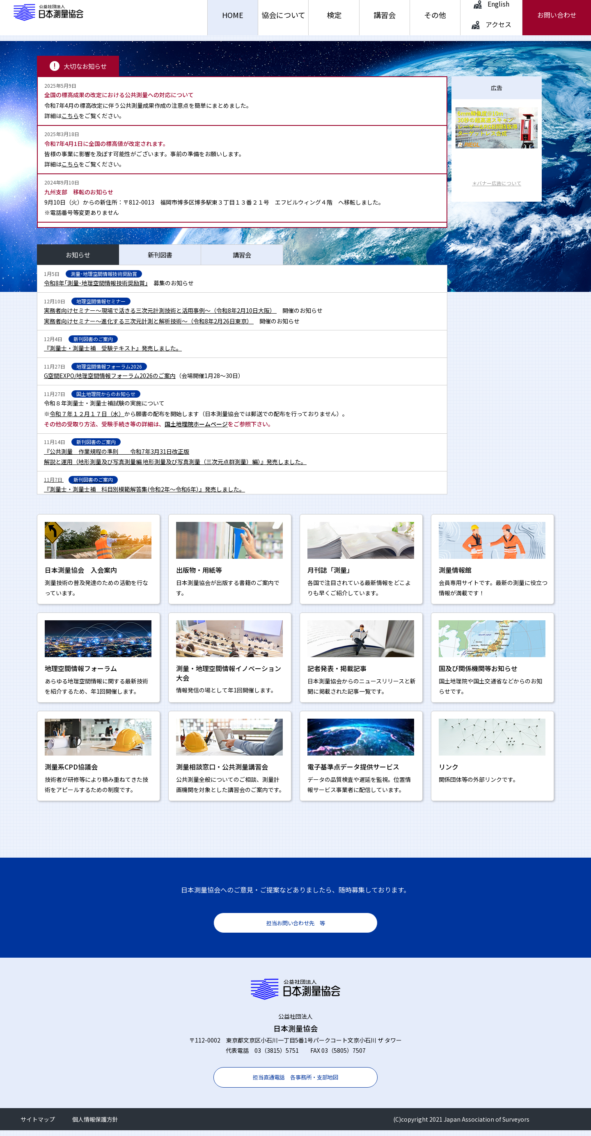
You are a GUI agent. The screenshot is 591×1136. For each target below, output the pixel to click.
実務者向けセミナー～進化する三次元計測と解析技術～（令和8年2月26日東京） (149, 326)
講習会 (384, 20)
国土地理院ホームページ (196, 430)
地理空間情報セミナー (101, 306)
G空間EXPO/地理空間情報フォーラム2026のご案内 (110, 381)
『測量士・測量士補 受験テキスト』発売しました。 (113, 354)
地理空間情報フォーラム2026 (109, 372)
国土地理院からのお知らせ (105, 399)
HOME (232, 20)
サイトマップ (38, 1125)
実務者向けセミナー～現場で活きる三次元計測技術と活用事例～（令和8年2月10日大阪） (160, 316)
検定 (334, 20)
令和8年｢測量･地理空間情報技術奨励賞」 (96, 289)
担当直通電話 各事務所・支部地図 (295, 1083)
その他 (435, 20)
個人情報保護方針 (95, 1125)
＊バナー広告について (496, 188)
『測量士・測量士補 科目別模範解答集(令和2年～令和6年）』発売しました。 (144, 495)
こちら (70, 121)
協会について (283, 20)
